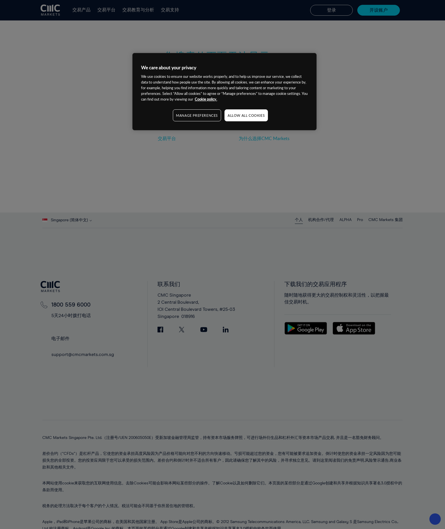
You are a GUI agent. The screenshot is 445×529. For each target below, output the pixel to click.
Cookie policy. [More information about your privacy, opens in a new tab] (206, 99)
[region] (224, 91)
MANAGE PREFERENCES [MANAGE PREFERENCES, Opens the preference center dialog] (197, 115)
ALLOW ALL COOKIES (246, 115)
